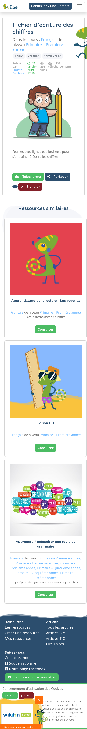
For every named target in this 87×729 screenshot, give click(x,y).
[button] (15, 186)
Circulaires (55, 644)
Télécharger (28, 176)
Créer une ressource (22, 633)
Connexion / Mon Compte (50, 6)
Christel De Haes (18, 71)
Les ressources (17, 627)
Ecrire (19, 56)
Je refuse (26, 695)
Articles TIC (55, 638)
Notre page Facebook (25, 669)
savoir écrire (52, 56)
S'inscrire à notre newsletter (32, 677)
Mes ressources (18, 638)
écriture (33, 56)
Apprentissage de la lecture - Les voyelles (45, 300)
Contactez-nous (18, 657)
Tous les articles (59, 627)
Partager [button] (57, 176)
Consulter (46, 329)
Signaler (30, 186)
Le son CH (45, 423)
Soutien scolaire (20, 663)
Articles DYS (56, 633)
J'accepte (10, 695)
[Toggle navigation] (79, 6)
